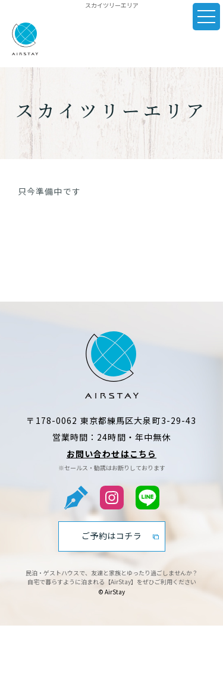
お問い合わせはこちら (111, 454)
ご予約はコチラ (111, 536)
